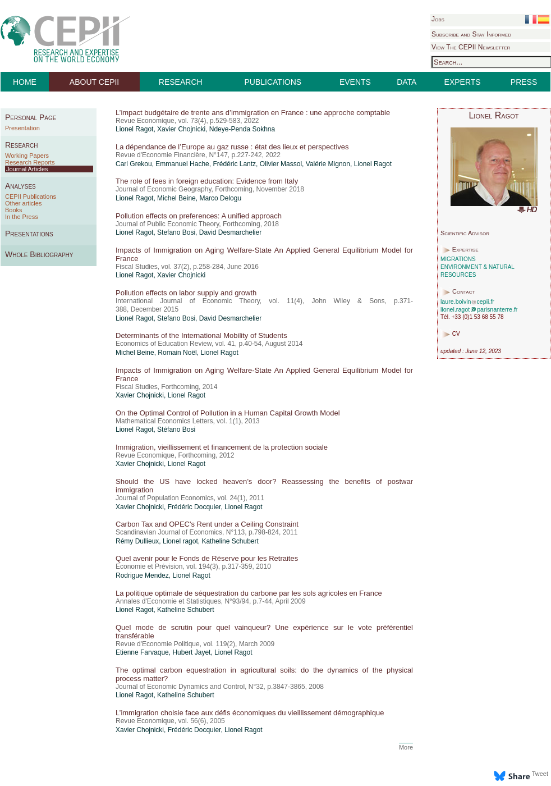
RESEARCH (181, 81)
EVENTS (355, 81)
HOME (24, 81)
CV (456, 334)
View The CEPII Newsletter (470, 47)
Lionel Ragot (134, 129)
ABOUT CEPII (94, 81)
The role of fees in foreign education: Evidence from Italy (207, 181)
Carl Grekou (134, 164)
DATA (406, 81)
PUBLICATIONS (273, 81)
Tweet (540, 773)
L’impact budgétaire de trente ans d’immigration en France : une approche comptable (253, 112)
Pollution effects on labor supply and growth (186, 293)
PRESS (524, 81)
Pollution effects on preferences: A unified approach (199, 216)
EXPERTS (462, 81)
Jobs (437, 19)
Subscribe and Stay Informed (471, 34)
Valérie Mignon (328, 164)
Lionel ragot (180, 541)
